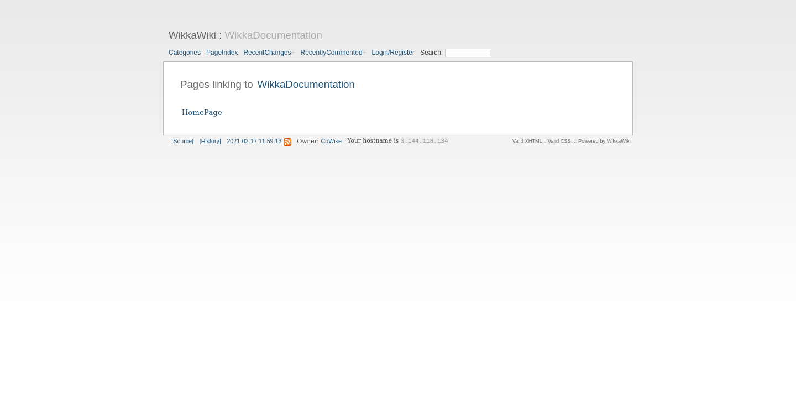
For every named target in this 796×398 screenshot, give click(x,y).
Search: (432, 52)
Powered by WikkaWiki (604, 141)
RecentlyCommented (332, 52)
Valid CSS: (560, 141)
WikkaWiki (192, 35)
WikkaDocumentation (273, 35)
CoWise (331, 141)
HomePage (202, 112)
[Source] (182, 141)
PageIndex (222, 52)
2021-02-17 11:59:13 (254, 141)
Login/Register (393, 52)
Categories (185, 52)
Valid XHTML (527, 141)
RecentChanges (267, 52)
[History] (210, 141)
